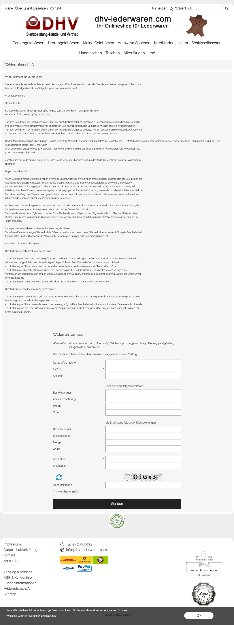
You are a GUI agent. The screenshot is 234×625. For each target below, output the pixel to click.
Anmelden (159, 8)
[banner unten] (117, 515)
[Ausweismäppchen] (134, 43)
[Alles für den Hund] (139, 53)
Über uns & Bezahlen (31, 8)
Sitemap (10, 594)
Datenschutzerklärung (20, 550)
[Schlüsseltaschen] (206, 43)
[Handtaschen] (90, 53)
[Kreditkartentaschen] (171, 43)
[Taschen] (113, 53)
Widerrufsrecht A (17, 588)
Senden (117, 504)
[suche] (209, 8)
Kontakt (55, 8)
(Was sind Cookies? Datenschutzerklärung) (30, 615)
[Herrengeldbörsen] (63, 43)
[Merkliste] (171, 8)
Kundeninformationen (20, 583)
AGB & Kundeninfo (18, 577)
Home (8, 8)
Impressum (12, 544)
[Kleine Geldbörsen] (98, 43)
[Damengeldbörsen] (28, 43)
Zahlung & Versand (18, 572)
